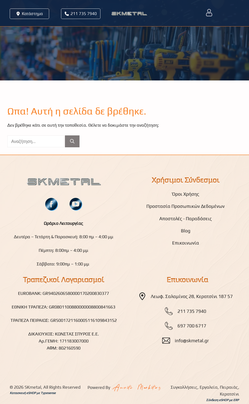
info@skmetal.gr (192, 340)
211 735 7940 (84, 13)
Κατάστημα (32, 13)
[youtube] (76, 204)
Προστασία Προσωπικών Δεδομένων (185, 206)
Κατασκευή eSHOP (23, 393)
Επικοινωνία (185, 243)
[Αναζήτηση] (72, 141)
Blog (185, 230)
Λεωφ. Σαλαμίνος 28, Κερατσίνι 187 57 (192, 296)
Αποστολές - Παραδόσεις (185, 218)
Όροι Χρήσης (185, 194)
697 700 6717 (192, 325)
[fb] (51, 204)
